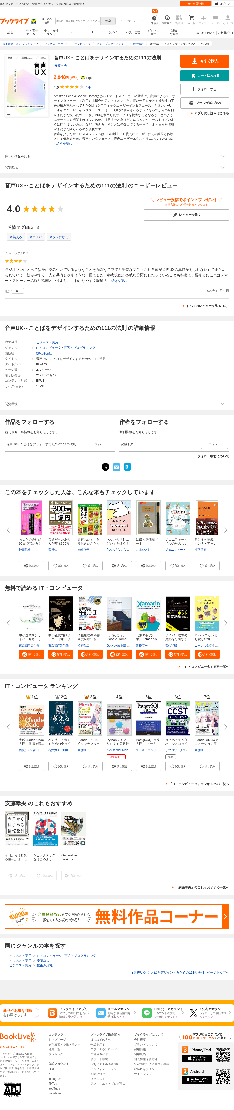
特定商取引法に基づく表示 (151, 1064)
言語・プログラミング (79, 348)
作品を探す (97, 1044)
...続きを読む (63, 143)
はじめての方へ (205, 32)
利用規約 (140, 1054)
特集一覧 (54, 1049)
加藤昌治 (68, 750)
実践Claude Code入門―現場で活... (31, 742)
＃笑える (16, 237)
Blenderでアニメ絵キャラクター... (90, 742)
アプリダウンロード (103, 1049)
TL (92, 32)
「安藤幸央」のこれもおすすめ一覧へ (202, 887)
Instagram (55, 1079)
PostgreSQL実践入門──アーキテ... (148, 743)
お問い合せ (97, 1074)
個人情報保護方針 (145, 1059)
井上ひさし (143, 549)
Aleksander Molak (118, 750)
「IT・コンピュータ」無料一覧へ (205, 666)
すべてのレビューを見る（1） (207, 306)
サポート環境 (99, 1059)
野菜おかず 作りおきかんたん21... (89, 543)
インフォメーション (103, 1069)
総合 (10, 32)
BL (72, 32)
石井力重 (54, 750)
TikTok (53, 1083)
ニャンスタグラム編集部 (211, 645)
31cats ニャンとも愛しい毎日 (206, 637)
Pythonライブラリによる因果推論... (118, 743)
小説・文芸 (133, 32)
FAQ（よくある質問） (105, 1064)
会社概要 (140, 1039)
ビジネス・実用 (47, 342)
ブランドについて (145, 1044)
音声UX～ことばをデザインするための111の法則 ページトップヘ (180, 972)
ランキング (56, 1054)
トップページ (57, 1039)
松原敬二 (83, 645)
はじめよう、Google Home (116, 637)
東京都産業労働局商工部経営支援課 (42, 645)
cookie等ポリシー (145, 1069)
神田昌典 (25, 549)
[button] (31, 565)
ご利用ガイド (226, 32)
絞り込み (47, 21)
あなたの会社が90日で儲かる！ (30, 541)
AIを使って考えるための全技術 (59, 742)
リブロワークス (175, 750)
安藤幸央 (60, 65)
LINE (52, 1069)
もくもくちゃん (127, 549)
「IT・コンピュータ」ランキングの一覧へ (199, 784)
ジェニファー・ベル (178, 549)
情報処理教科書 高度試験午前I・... (89, 639)
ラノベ (112, 32)
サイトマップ (143, 1074)
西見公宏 (25, 750)
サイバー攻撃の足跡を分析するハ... (176, 639)
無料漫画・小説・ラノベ (65, 1044)
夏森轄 (82, 750)
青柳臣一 (142, 645)
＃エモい (35, 237)
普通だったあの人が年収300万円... (59, 543)
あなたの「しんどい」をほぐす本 (118, 543)
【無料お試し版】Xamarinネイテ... (148, 639)
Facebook (55, 1093)
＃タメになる (58, 237)
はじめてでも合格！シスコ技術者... (176, 743)
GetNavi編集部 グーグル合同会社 (128, 645)
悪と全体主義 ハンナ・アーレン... (206, 543)
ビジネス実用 (153, 32)
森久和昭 (171, 645)
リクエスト (97, 1079)
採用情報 (140, 1049)
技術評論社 (44, 353)
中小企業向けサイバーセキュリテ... (30, 639)
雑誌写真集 (174, 32)
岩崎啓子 (83, 549)
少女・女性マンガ (51, 32)
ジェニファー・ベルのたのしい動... (176, 543)
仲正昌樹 (200, 549)
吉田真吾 (39, 750)
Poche (111, 549)
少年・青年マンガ (30, 32)
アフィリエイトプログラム (108, 1083)
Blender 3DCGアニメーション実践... (206, 743)
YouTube (54, 1088)
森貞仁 (52, 549)
